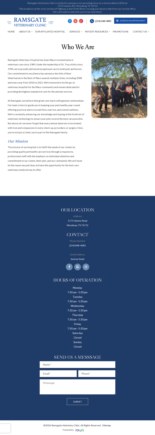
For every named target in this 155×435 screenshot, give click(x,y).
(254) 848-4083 (103, 21)
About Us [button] (24, 31)
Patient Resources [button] (96, 31)
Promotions (120, 31)
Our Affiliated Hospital (50, 31)
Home (11, 31)
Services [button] (74, 31)
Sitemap (106, 425)
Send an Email (77, 259)
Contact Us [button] (140, 31)
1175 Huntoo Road (77, 220)
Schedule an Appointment (130, 20)
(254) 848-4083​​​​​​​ (77, 245)
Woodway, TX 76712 (77, 225)
